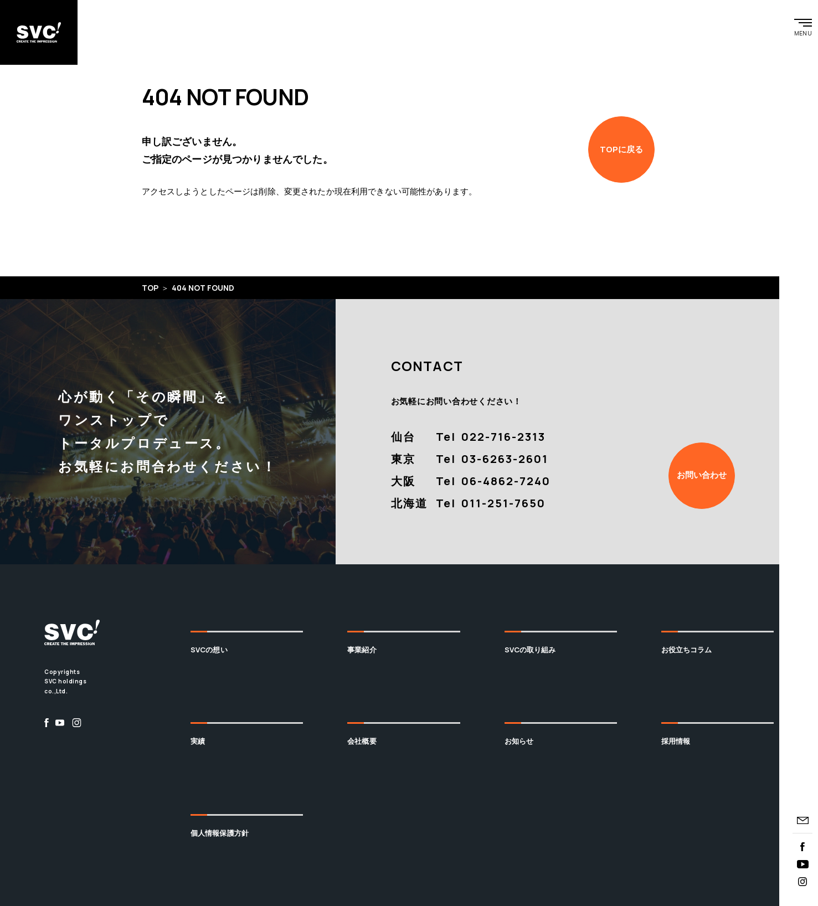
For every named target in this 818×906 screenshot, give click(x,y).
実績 (198, 741)
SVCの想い (209, 650)
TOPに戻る (621, 149)
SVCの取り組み (530, 650)
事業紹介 (362, 650)
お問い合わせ (702, 475)
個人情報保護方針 (220, 833)
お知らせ (519, 741)
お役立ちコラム (686, 650)
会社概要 (362, 741)
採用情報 (676, 741)
